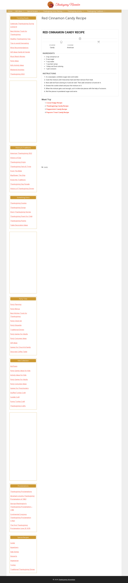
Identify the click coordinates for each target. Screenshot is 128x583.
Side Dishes (14, 552)
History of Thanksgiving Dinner (22, 188)
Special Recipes (34, 11)
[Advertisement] (80, 139)
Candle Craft (15, 397)
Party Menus (15, 309)
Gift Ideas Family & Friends (20, 52)
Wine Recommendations (19, 48)
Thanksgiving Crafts (18, 406)
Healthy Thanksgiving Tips (20, 39)
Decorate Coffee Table (18, 352)
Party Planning (15, 304)
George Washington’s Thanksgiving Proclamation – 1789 (21, 506)
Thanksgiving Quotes (18, 203)
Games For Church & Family (20, 347)
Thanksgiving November (66, 579)
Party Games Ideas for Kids (20, 371)
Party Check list (16, 321)
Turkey (13, 565)
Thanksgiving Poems (18, 221)
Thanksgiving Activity (77, 11)
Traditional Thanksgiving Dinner (22, 569)
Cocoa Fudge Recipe (54, 103)
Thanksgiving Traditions (97, 11)
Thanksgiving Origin (18, 162)
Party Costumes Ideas (18, 338)
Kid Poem (13, 366)
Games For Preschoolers (19, 388)
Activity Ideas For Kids (18, 375)
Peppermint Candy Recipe (56, 109)
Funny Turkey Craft (17, 401)
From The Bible (16, 171)
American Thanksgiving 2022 (21, 153)
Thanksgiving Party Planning (54, 11)
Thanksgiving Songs (18, 207)
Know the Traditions (18, 180)
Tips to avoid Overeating (19, 43)
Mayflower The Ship (17, 175)
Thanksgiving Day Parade (20, 184)
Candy (46, 167)
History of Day (15, 158)
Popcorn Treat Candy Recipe (57, 112)
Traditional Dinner (17, 330)
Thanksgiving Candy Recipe (57, 106)
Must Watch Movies (17, 56)
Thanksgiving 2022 (17, 74)
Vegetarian (14, 560)
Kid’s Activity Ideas (17, 65)
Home (10, 11)
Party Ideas (14, 61)
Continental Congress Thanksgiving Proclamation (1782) (20, 517)
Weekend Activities (17, 70)
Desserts (13, 556)
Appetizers (14, 547)
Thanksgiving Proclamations (21, 491)
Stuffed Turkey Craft (18, 393)
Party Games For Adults (19, 334)
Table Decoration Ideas (19, 225)
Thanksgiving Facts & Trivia (20, 166)
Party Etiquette (16, 325)
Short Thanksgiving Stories (20, 212)
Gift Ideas (20, 11)
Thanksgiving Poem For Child (21, 216)
